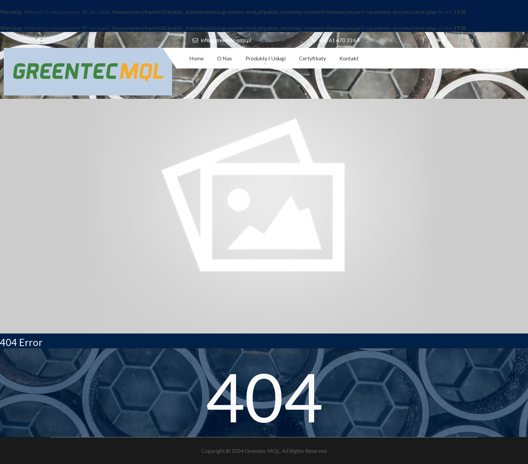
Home (196, 58)
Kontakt (349, 58)
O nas (224, 58)
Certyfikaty (312, 58)
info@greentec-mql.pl (222, 40)
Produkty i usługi (265, 58)
